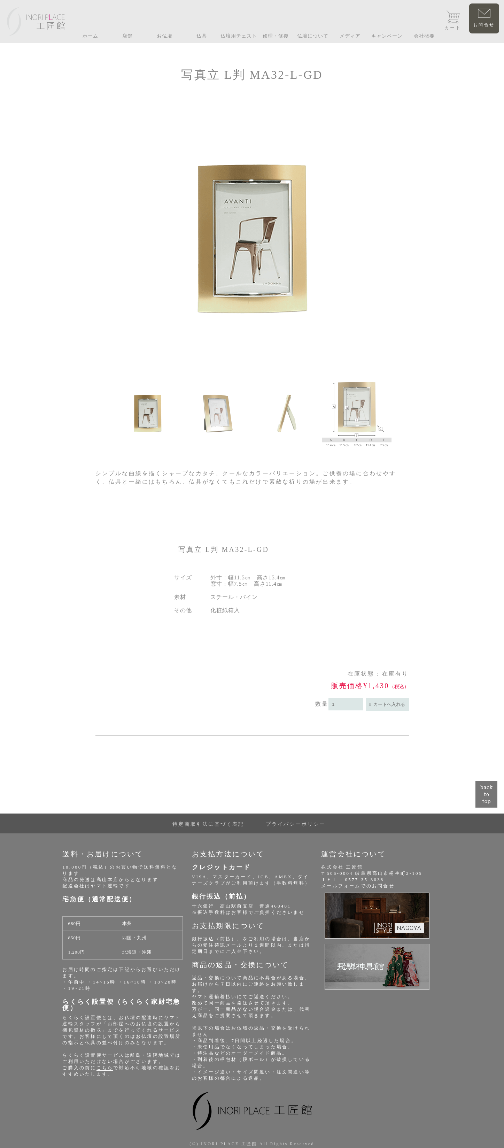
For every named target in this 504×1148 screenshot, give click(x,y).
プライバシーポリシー (296, 824)
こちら (105, 1067)
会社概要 (424, 36)
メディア (350, 36)
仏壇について (312, 36)
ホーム (90, 36)
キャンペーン (387, 36)
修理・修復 (276, 36)
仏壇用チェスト (238, 36)
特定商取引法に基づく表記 (208, 824)
